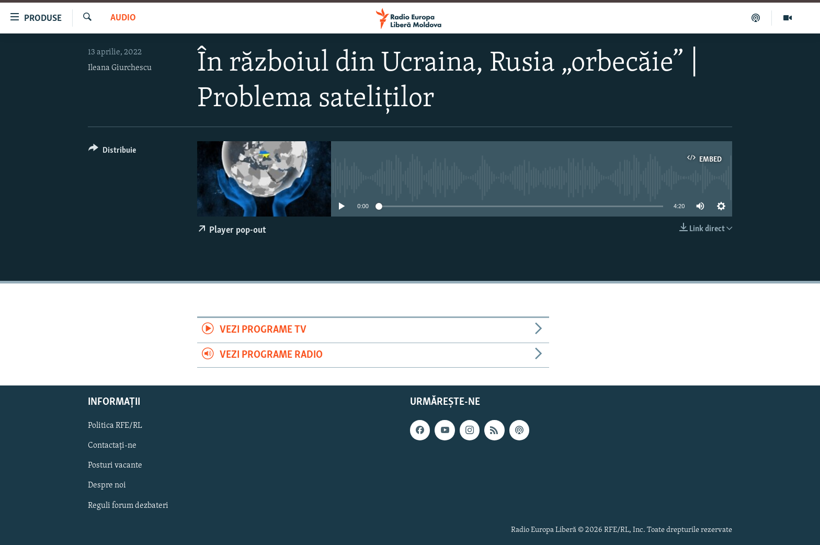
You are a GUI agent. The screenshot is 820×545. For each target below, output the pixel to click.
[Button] (112, 152)
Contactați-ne (112, 445)
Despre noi (107, 485)
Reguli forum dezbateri (128, 505)
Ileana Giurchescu (120, 68)
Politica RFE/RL (115, 426)
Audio (123, 18)
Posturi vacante (115, 465)
